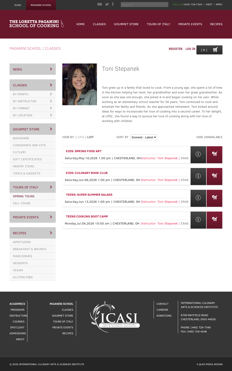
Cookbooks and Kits (29, 145)
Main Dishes (22, 256)
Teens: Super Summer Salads (89, 194)
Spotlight (17, 327)
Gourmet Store (126, 24)
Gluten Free (23, 277)
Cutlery (19, 152)
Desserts (20, 263)
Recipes (216, 24)
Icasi (17, 5)
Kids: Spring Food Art (84, 151)
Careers (162, 309)
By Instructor (32, 101)
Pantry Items (23, 166)
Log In (190, 49)
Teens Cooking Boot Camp (87, 216)
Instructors (18, 315)
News (32, 69)
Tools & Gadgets (26, 173)
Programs (17, 309)
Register (175, 49)
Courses (18, 321)
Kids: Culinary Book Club (87, 173)
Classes (99, 24)
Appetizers (22, 242)
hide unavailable (209, 137)
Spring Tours (23, 196)
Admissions (18, 333)
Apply (219, 4)
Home (80, 24)
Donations (164, 315)
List (90, 137)
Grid (80, 137)
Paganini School (41, 5)
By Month (32, 94)
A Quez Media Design (209, 364)
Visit (209, 4)
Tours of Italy (158, 24)
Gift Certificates (27, 159)
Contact (163, 303)
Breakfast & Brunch (29, 249)
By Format (32, 108)
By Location (32, 115)
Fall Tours (21, 203)
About (20, 339)
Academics (17, 303)
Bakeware (21, 138)
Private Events (190, 24)
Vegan (18, 270)
